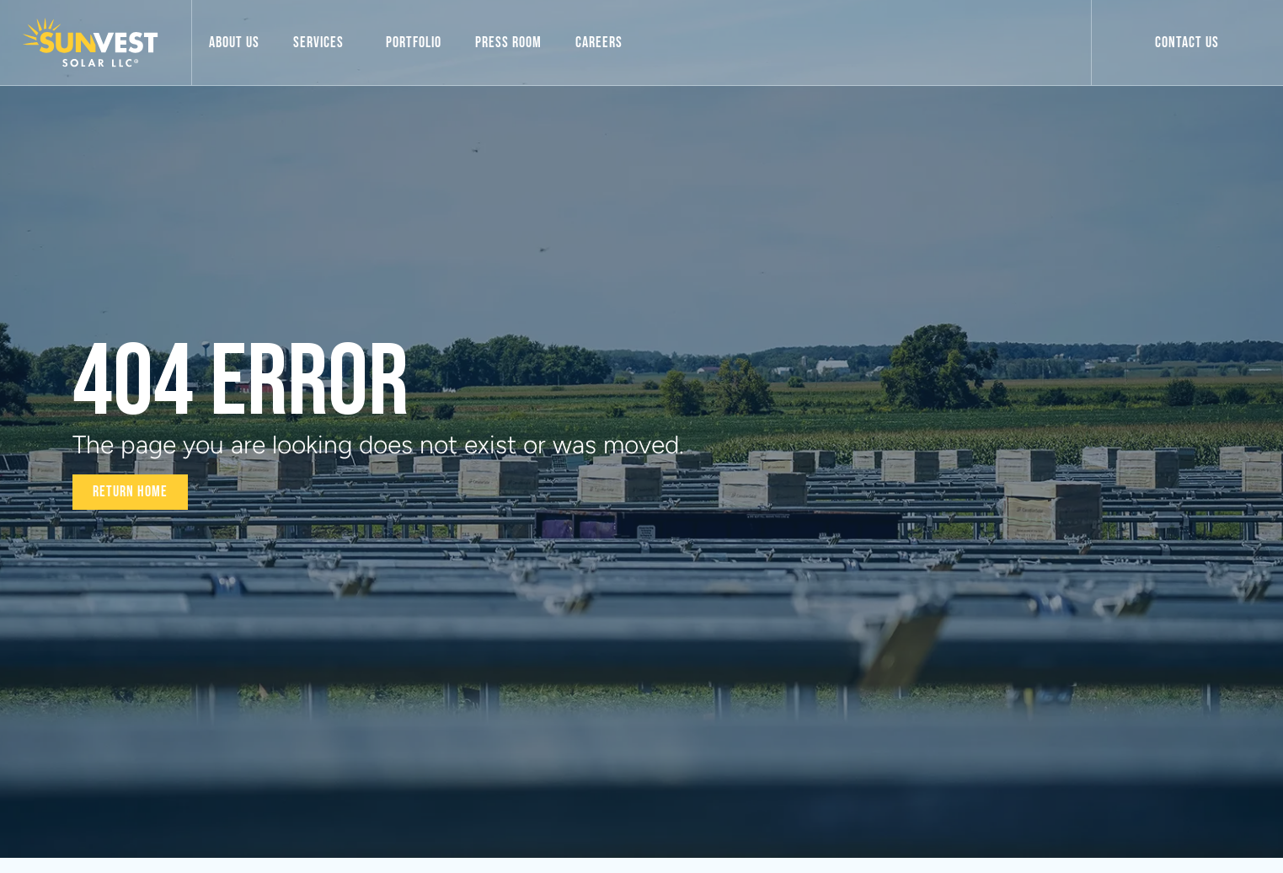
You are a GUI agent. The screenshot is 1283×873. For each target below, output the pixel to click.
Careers (599, 42)
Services (322, 42)
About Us (234, 42)
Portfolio (413, 42)
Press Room (508, 42)
